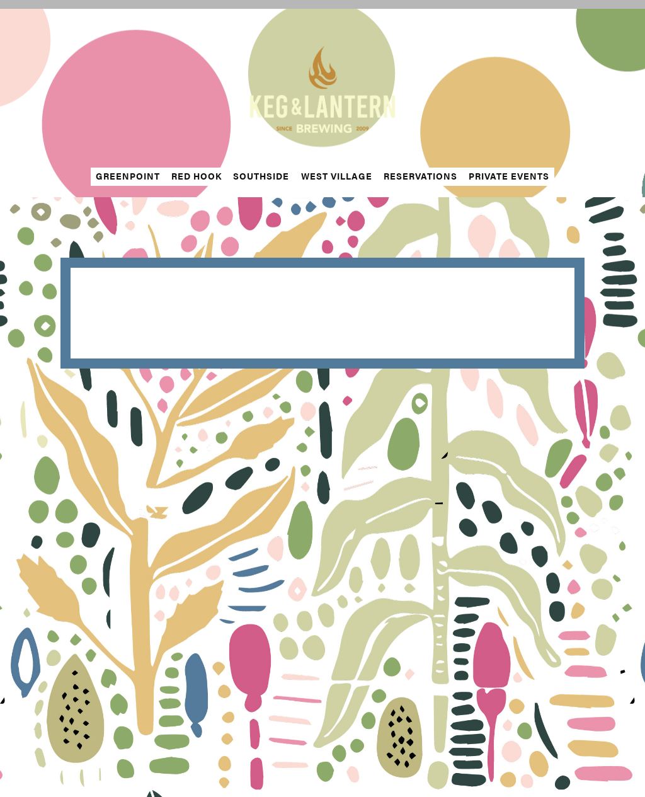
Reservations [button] (420, 175)
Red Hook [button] (196, 175)
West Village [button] (336, 175)
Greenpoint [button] (128, 175)
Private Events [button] (509, 175)
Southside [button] (261, 175)
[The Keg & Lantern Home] (322, 88)
